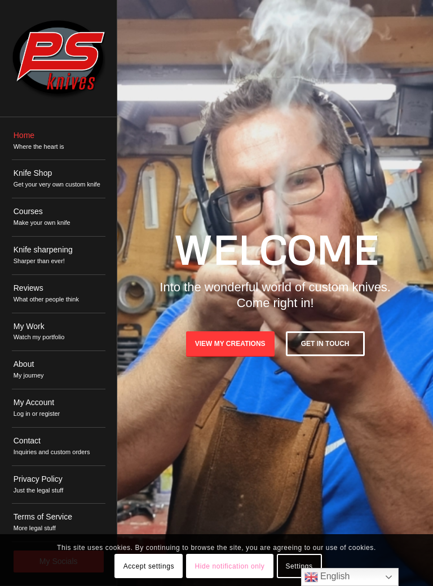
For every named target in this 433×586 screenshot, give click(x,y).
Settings (298, 566)
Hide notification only (229, 566)
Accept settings (148, 566)
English (327, 577)
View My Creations (230, 344)
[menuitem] (58, 141)
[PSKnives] (58, 58)
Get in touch (325, 344)
